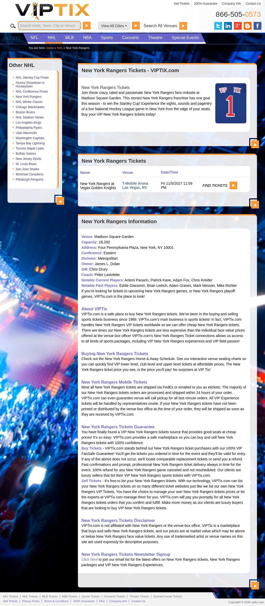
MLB (69, 37)
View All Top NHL (60, 201)
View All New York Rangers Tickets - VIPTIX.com (255, 144)
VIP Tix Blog (248, 26)
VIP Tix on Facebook (257, 26)
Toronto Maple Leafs (30, 148)
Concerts (130, 37)
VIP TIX (61, 11)
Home (50, 47)
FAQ (102, 601)
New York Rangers (28, 97)
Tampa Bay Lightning (30, 143)
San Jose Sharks (27, 169)
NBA (87, 37)
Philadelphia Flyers (29, 128)
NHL (52, 37)
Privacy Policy (31, 601)
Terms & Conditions (56, 601)
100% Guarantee (205, 3)
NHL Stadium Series (30, 117)
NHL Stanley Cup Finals (32, 77)
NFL (34, 37)
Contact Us (253, 3)
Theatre (155, 37)
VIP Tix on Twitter (218, 26)
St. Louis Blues (26, 164)
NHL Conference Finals (32, 91)
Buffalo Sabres (26, 153)
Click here (90, 559)
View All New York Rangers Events (255, 204)
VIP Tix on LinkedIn (228, 26)
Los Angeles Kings (28, 122)
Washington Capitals (30, 138)
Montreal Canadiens (29, 174)
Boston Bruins (25, 112)
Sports (107, 37)
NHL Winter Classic (29, 102)
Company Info (231, 3)
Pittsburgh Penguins (29, 179)
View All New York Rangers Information (255, 585)
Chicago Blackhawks (30, 107)
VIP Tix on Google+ (238, 26)
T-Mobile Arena (135, 183)
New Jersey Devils (28, 159)
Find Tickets (214, 185)
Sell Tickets (182, 3)
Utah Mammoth (26, 133)
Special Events (185, 37)
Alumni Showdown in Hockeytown (30, 84)
